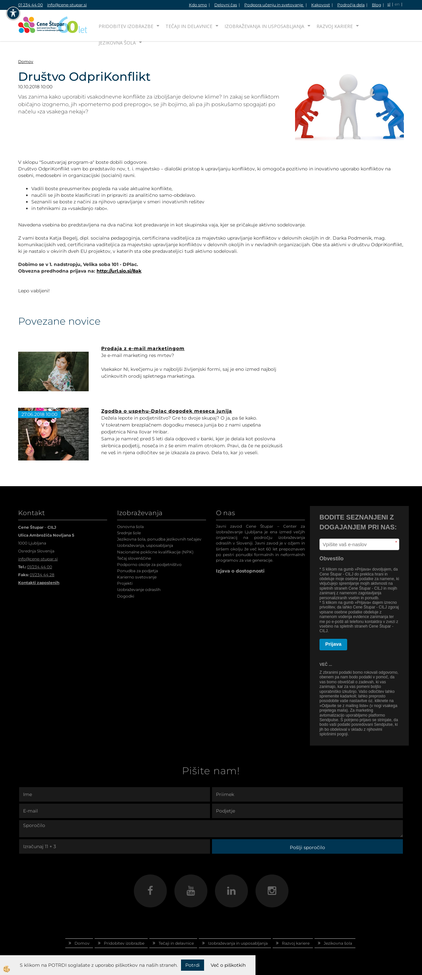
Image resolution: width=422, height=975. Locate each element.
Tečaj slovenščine (134, 558)
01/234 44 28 (42, 574)
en (397, 4)
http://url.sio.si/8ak (119, 271)
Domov (25, 61)
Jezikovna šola (117, 43)
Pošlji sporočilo (307, 847)
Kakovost (320, 4)
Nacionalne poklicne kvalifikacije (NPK (154, 551)
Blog (376, 4)
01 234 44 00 (30, 4)
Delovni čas (225, 4)
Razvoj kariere (334, 26)
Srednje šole (129, 532)
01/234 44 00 (39, 566)
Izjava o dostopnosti (240, 571)
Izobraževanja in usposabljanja (264, 26)
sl (388, 4)
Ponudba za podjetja (137, 570)
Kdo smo (198, 4)
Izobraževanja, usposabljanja (145, 545)
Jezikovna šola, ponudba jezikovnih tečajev (159, 539)
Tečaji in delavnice (189, 26)
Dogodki (125, 596)
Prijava (333, 644)
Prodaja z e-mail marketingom (143, 348)
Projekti (125, 583)
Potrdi (192, 965)
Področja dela (351, 4)
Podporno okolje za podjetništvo (149, 564)
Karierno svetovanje (137, 577)
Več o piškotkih (228, 965)
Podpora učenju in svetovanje (274, 4)
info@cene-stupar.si (67, 4)
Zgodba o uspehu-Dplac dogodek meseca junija (166, 411)
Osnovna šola (130, 526)
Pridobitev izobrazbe (126, 26)
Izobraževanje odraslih (139, 589)
